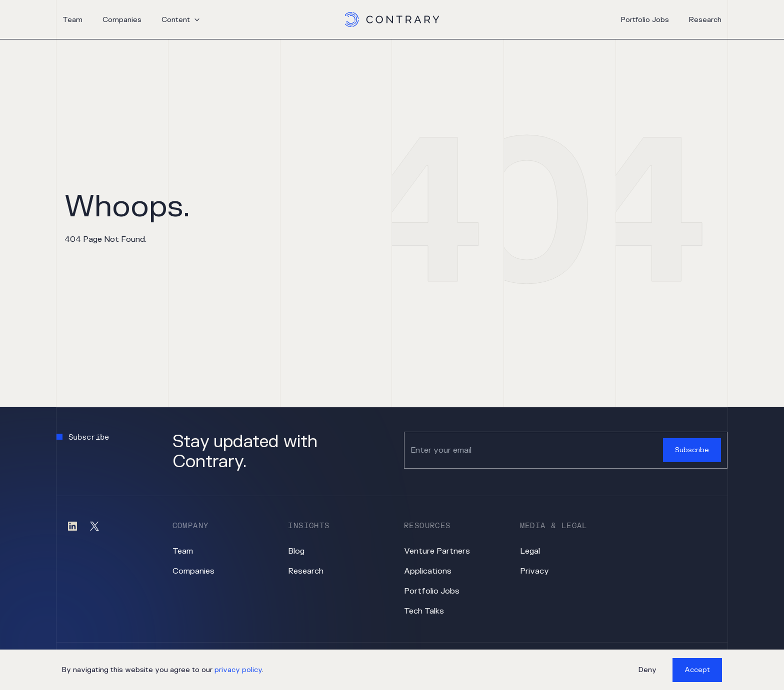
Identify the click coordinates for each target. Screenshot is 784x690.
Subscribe (692, 450)
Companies (122, 19)
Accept (697, 670)
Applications (428, 571)
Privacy (534, 571)
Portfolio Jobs (645, 19)
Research (705, 19)
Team (72, 19)
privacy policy (238, 670)
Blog (296, 551)
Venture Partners (437, 551)
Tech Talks (424, 611)
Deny (647, 670)
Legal (530, 551)
